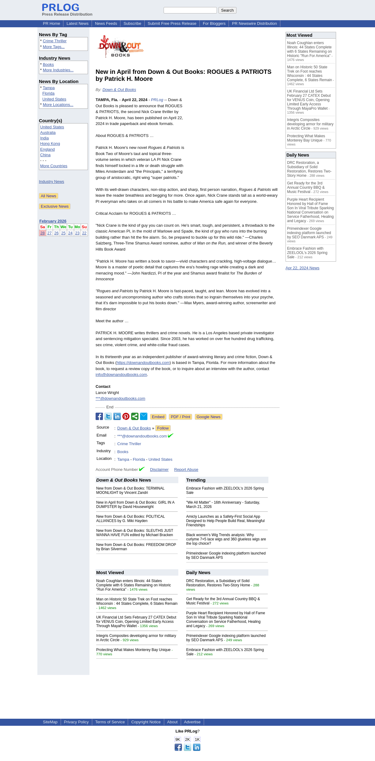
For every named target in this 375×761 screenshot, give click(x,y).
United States (54, 99)
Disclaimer (159, 469)
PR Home (51, 23)
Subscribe (132, 23)
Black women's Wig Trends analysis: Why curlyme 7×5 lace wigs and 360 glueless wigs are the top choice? (226, 539)
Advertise (192, 722)
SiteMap (50, 722)
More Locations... (58, 104)
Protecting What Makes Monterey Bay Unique (133, 650)
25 (63, 233)
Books (48, 64)
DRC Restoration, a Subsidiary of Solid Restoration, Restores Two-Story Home (218, 583)
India (44, 138)
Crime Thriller (55, 41)
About (172, 722)
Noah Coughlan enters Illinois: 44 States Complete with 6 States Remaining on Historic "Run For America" (133, 585)
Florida (48, 93)
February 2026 (53, 221)
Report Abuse (186, 469)
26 (56, 233)
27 (49, 233)
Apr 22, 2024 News (303, 268)
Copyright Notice (146, 722)
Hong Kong (50, 143)
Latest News (77, 23)
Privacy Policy (76, 722)
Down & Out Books (119, 89)
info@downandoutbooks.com (121, 374)
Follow (163, 428)
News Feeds (106, 23)
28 (42, 233)
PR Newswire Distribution (254, 23)
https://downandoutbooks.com (143, 362)
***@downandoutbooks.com (120, 398)
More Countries (53, 166)
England (47, 149)
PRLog (157, 99)
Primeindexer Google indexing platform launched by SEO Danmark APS (309, 232)
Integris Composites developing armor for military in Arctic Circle (310, 124)
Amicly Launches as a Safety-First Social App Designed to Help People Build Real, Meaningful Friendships (225, 520)
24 (70, 233)
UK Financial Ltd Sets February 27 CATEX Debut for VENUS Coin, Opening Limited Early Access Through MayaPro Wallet (136, 621)
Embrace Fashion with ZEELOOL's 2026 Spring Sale (307, 252)
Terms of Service (110, 722)
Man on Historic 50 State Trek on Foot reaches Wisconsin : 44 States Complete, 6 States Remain (136, 601)
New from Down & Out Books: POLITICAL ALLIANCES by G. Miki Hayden (130, 518)
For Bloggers (214, 23)
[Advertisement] (233, 142)
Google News (209, 417)
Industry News (51, 181)
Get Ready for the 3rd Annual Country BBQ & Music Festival (306, 187)
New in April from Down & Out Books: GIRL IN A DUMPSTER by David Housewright (135, 504)
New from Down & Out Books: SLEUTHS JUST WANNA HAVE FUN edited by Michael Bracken (134, 532)
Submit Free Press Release (172, 23)
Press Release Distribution (67, 12)
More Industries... (58, 70)
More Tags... (54, 46)
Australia (48, 132)
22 (84, 233)
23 (77, 233)
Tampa (49, 87)
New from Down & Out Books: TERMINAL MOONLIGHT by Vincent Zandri (130, 490)
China (45, 155)
